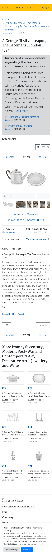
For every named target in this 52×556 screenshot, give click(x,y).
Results (45, 147)
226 (4, 388)
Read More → (23, 111)
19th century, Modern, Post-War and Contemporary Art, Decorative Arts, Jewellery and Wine (27, 26)
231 (4, 427)
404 (30, 466)
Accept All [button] (27, 550)
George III (6, 314)
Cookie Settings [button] (11, 550)
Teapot (21, 314)
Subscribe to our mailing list (18, 507)
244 (30, 427)
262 (4, 466)
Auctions (6, 19)
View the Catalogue (36, 239)
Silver (14, 314)
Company (7, 517)
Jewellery (9, 33)
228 (30, 388)
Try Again (45, 7)
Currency (32, 214)
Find (4, 512)
